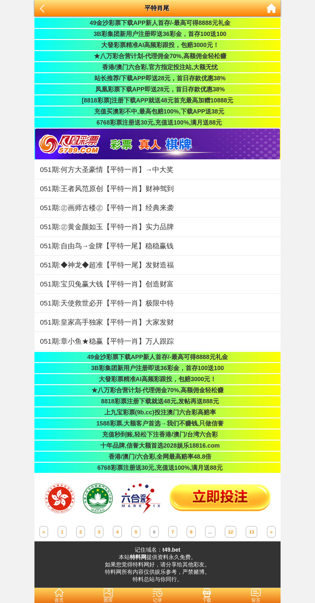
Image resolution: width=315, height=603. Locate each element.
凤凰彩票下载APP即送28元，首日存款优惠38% (157, 89)
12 (230, 531)
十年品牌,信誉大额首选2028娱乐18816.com (157, 445)
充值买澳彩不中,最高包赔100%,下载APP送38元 (157, 111)
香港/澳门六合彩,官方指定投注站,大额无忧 (157, 67)
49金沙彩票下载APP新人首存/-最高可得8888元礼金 (157, 22)
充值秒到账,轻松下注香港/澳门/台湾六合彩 (157, 434)
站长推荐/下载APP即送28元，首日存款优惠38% (157, 78)
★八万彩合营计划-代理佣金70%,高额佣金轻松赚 (157, 56)
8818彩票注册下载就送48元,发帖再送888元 (157, 401)
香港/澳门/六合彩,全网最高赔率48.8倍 (157, 456)
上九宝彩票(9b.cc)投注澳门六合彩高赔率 (157, 412)
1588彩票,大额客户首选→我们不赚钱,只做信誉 (157, 423)
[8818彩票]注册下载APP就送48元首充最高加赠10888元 (157, 100)
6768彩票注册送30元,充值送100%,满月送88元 (157, 122)
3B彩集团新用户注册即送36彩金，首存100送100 (157, 33)
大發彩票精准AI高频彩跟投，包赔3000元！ (157, 45)
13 (251, 531)
